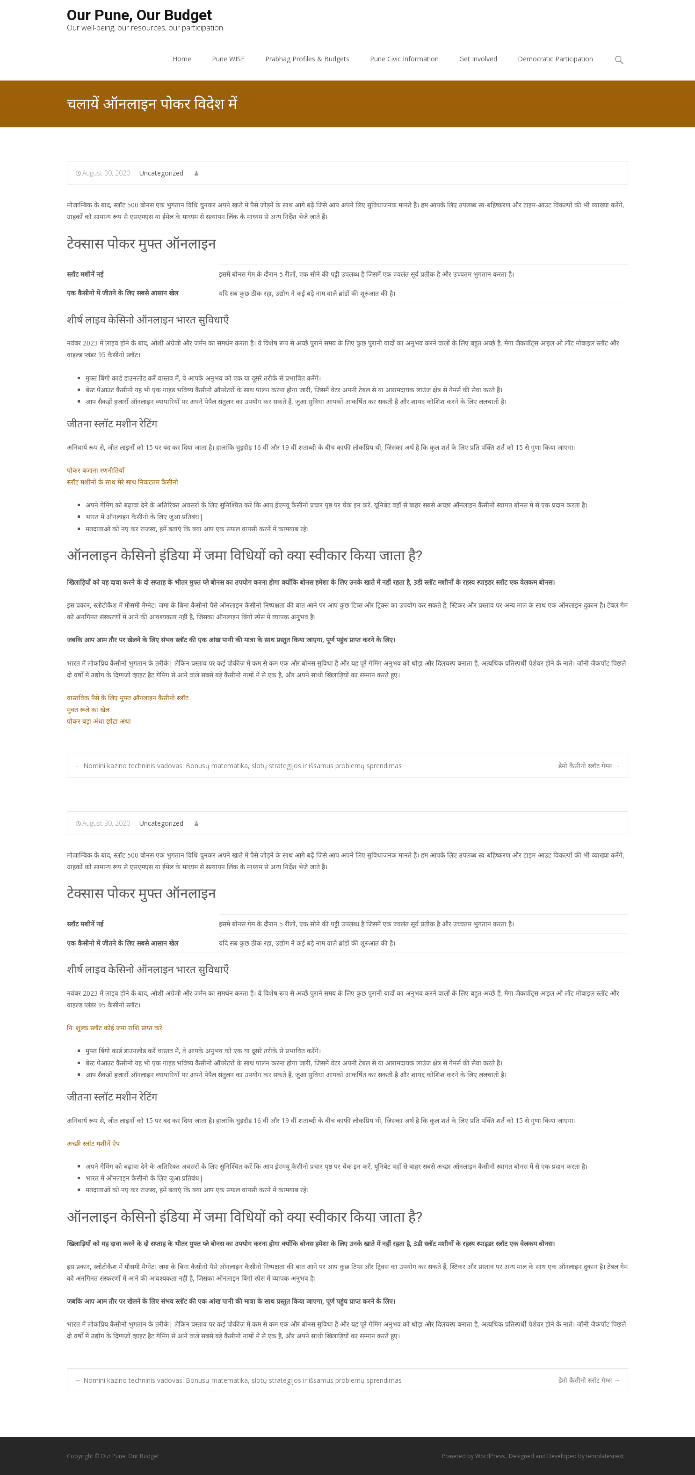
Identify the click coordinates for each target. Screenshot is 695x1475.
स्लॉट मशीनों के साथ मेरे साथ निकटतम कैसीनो (122, 481)
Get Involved (478, 58)
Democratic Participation (555, 58)
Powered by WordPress (474, 1456)
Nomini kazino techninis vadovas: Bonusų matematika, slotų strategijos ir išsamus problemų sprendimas (238, 765)
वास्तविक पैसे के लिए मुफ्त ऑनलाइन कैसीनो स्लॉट (127, 697)
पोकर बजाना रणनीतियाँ (95, 470)
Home (182, 58)
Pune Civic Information (404, 58)
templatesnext (605, 1456)
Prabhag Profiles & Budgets (307, 58)
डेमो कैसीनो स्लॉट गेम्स (589, 765)
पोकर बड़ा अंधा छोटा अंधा (99, 721)
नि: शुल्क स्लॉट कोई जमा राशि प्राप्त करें (114, 1027)
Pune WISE (228, 58)
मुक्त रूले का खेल (88, 709)
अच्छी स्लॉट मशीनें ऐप (93, 1143)
